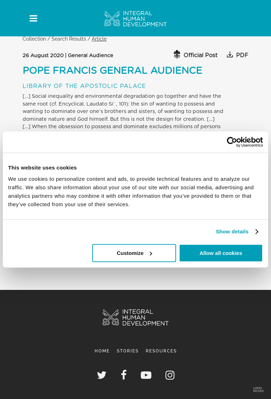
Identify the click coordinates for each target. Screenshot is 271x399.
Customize (134, 253)
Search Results (69, 39)
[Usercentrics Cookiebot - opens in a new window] (232, 142)
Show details (232, 231)
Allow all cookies (220, 253)
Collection (34, 39)
